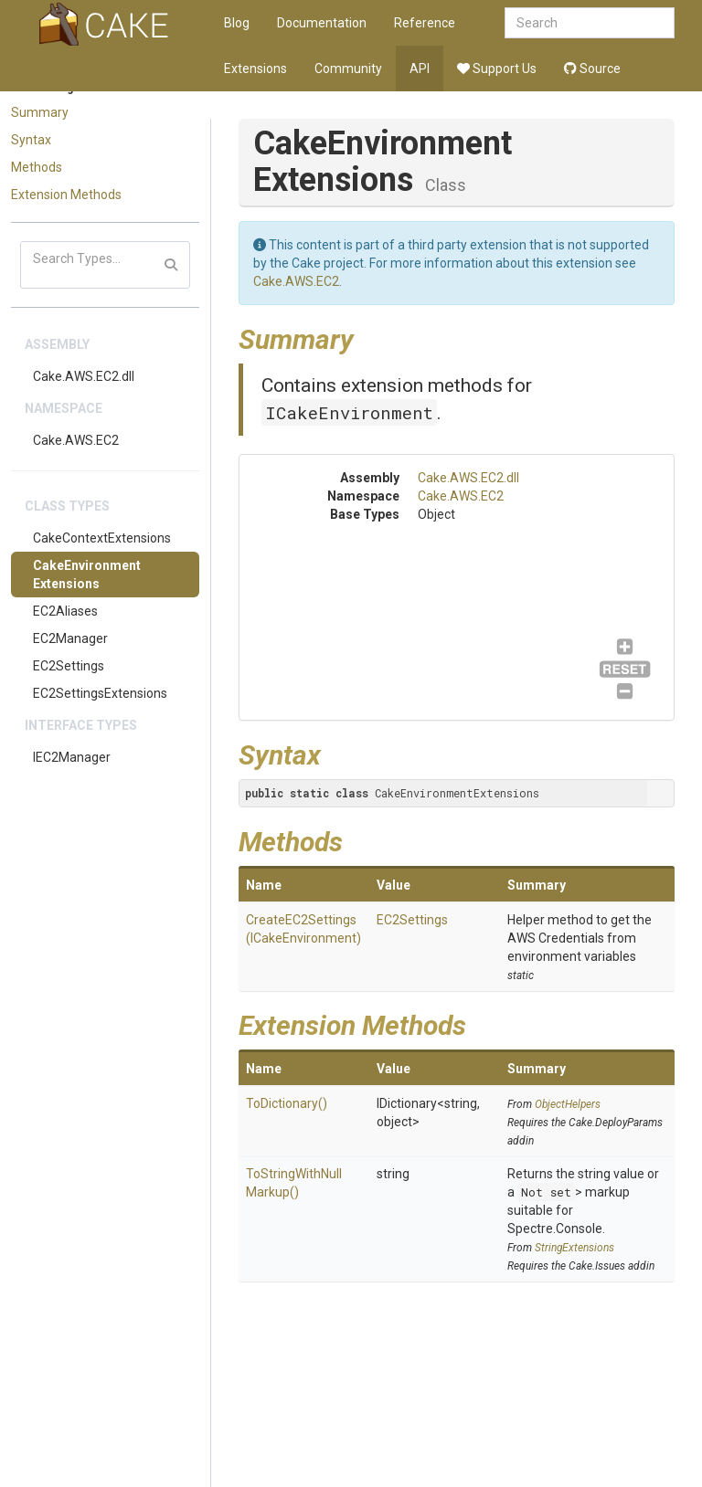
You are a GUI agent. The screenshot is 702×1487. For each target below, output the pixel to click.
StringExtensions (574, 1247)
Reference (424, 23)
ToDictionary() (286, 1103)
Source (592, 68)
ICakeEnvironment (349, 412)
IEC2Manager (72, 757)
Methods (36, 167)
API (420, 68)
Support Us (497, 68)
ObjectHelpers (568, 1104)
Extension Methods (66, 194)
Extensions (255, 68)
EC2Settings (68, 666)
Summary (40, 112)
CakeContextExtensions (102, 538)
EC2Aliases (65, 611)
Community (348, 68)
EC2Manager (70, 638)
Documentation (322, 23)
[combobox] (590, 22)
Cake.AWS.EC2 (76, 440)
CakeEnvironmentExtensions (87, 574)
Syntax (31, 139)
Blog (237, 23)
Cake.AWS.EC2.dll (83, 376)
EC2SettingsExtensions (100, 693)
